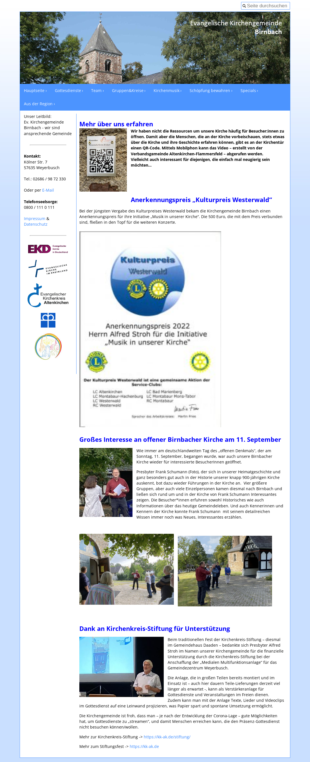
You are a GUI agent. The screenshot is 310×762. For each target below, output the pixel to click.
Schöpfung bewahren (210, 90)
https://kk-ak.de (144, 746)
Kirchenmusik (166, 90)
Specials (248, 90)
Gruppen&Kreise (127, 90)
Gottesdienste (68, 90)
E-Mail (48, 190)
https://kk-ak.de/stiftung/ (167, 736)
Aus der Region (38, 103)
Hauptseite (34, 90)
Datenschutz (36, 224)
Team (96, 90)
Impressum (34, 218)
